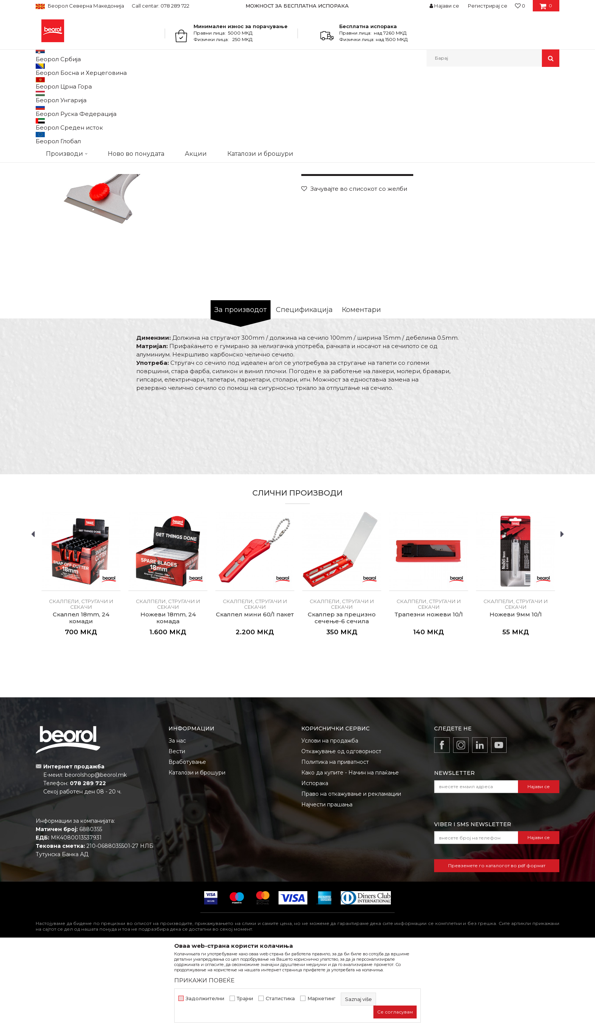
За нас (177, 819)
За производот (240, 388)
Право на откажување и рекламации (351, 872)
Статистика (280, 998)
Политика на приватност (335, 840)
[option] (297, 5)
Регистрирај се (487, 6)
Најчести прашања (327, 882)
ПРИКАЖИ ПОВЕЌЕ (204, 980)
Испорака (314, 861)
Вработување (187, 840)
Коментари (361, 388)
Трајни (245, 998)
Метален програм (110, 83)
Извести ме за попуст (530, 220)
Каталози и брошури (196, 850)
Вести (176, 829)
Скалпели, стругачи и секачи (171, 83)
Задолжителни (205, 998)
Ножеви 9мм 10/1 (516, 692)
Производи (69, 83)
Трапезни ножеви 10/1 (429, 692)
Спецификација (304, 388)
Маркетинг (321, 998)
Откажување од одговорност (341, 829)
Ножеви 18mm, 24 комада (168, 696)
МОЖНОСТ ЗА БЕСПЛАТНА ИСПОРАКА (297, 6)
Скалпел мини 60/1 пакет (255, 692)
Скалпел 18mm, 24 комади (81, 696)
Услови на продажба (329, 819)
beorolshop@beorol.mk (96, 853)
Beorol (43, 83)
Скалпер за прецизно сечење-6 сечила (342, 696)
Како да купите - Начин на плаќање (350, 850)
